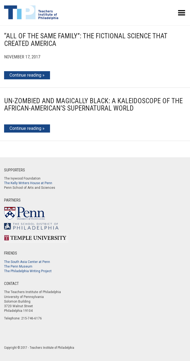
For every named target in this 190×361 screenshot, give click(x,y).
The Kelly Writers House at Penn (28, 183)
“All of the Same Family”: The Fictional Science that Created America (85, 40)
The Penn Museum (18, 266)
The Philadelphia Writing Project (28, 271)
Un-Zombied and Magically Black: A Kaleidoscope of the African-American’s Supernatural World (93, 104)
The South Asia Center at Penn (27, 262)
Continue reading (25, 75)
